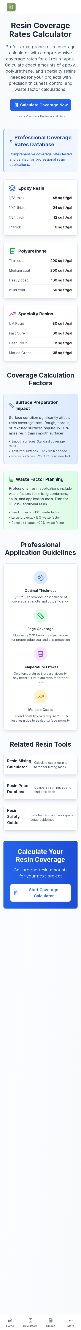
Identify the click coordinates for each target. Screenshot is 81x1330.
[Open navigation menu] (72, 7)
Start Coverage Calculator (36, 892)
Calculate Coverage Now (40, 105)
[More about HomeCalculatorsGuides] (71, 1322)
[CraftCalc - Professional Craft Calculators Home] (11, 7)
